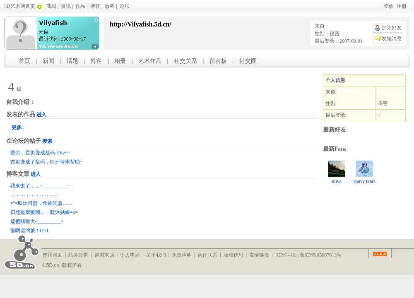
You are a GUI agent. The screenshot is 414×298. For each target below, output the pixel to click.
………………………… (35, 194)
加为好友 (392, 28)
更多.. (18, 127)
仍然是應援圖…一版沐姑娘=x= (44, 212)
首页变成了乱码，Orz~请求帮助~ (46, 162)
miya (336, 172)
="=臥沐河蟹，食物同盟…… (41, 203)
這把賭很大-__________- (36, 221)
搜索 (47, 141)
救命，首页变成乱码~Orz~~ (40, 153)
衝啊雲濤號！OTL (30, 230)
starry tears (364, 172)
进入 (41, 115)
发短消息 (392, 38)
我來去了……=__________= (40, 186)
